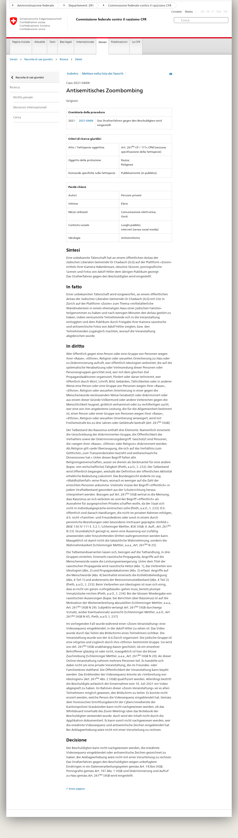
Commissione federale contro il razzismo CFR (137, 5)
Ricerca (64, 59)
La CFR (136, 41)
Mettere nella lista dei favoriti (102, 73)
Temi (52, 41)
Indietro (72, 73)
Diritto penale (23, 97)
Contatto (176, 11)
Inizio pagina (77, 788)
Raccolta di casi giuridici (38, 59)
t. (158, 271)
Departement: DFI (78, 5)
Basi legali (66, 41)
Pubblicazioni (119, 41)
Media (189, 11)
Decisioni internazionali (30, 107)
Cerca (17, 117)
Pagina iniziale (21, 41)
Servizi (102, 42)
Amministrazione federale (33, 5)
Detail (78, 59)
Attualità (39, 41)
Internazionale (85, 41)
